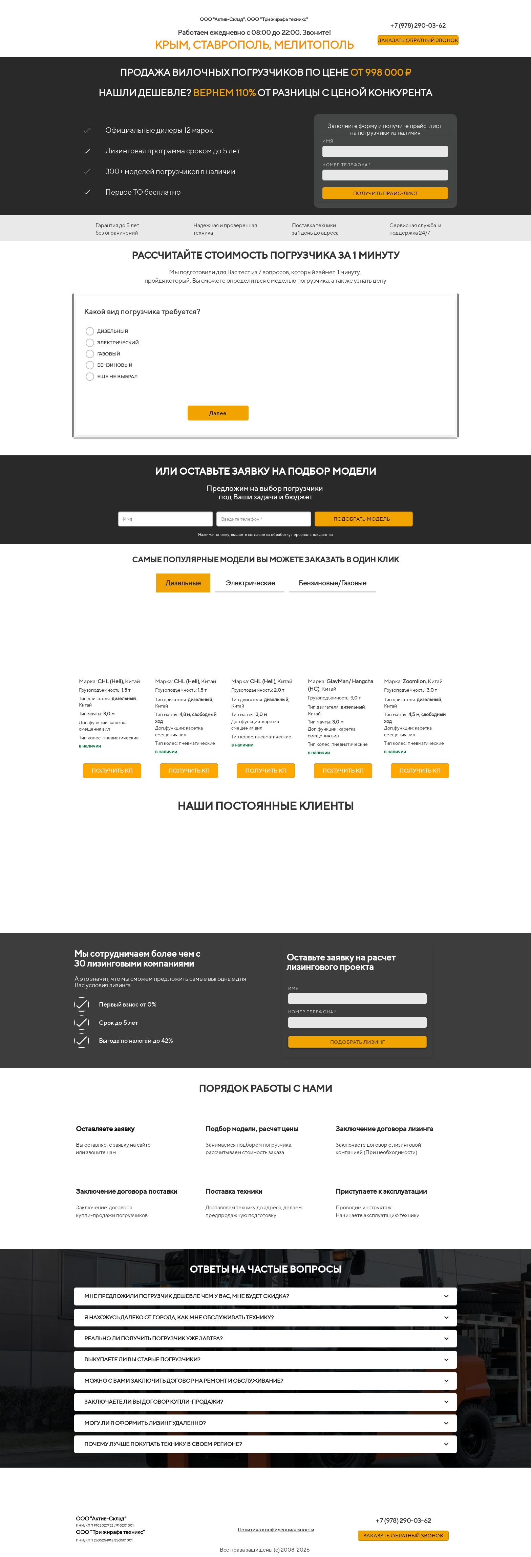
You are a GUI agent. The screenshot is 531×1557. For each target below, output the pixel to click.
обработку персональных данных (302, 534)
